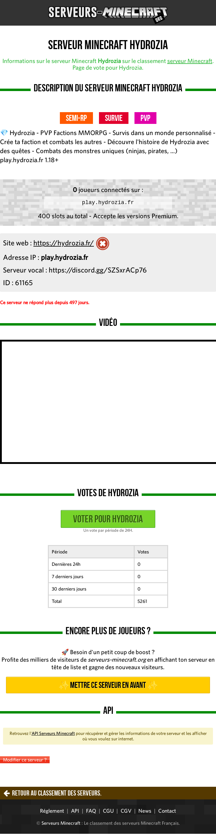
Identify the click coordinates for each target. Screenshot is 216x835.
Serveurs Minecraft (61, 824)
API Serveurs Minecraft (53, 734)
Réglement (52, 812)
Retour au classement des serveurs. (56, 794)
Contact (167, 812)
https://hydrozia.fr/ (63, 244)
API (75, 812)
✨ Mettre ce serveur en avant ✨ (108, 686)
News (144, 812)
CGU (108, 812)
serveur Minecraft (189, 60)
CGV (126, 812)
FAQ (91, 812)
